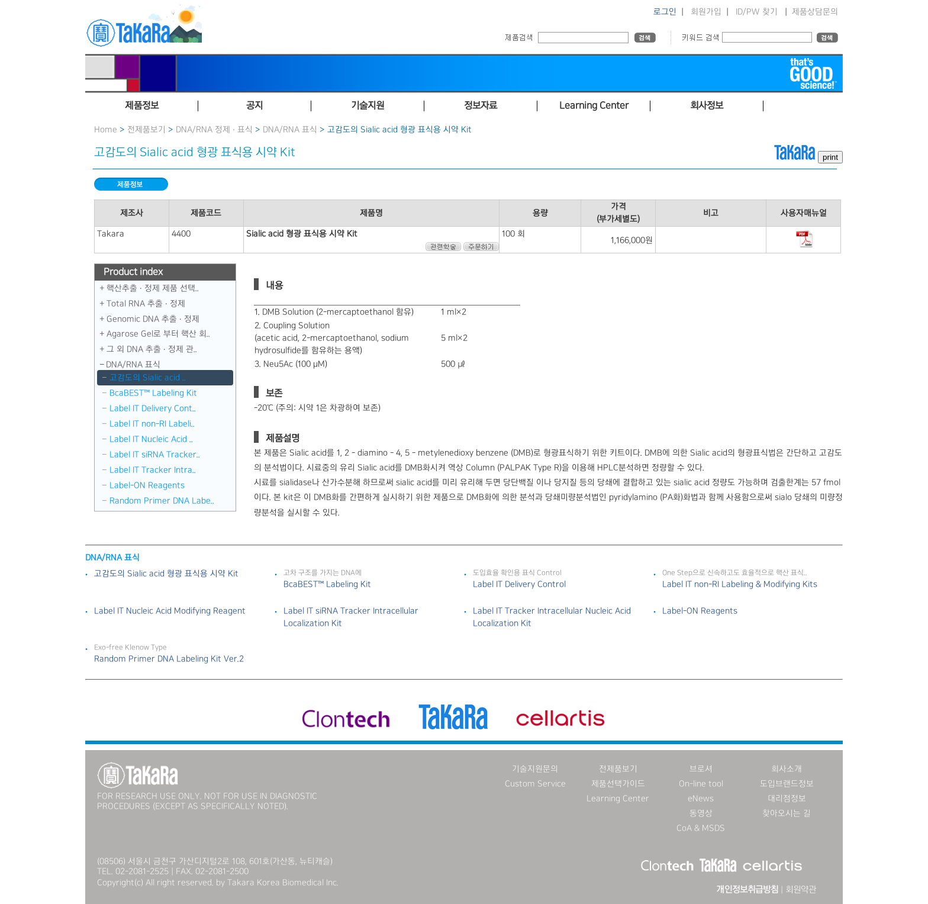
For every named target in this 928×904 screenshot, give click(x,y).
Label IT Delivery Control (519, 584)
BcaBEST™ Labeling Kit (153, 393)
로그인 (664, 12)
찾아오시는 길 (786, 813)
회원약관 (800, 890)
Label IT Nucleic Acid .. (151, 439)
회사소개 (786, 769)
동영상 (701, 813)
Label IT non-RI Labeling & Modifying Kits (739, 584)
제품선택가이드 (618, 784)
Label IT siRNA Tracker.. (154, 454)
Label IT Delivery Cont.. (152, 408)
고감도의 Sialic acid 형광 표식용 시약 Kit (166, 573)
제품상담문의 (815, 12)
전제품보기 (146, 129)
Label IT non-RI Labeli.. (152, 424)
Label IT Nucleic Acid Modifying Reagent (170, 611)
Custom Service (535, 784)
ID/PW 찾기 (757, 12)
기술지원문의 (535, 769)
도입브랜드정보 (787, 784)
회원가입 (706, 12)
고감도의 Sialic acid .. (147, 377)
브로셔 (701, 769)
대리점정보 (787, 798)
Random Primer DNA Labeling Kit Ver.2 (169, 659)
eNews (701, 798)
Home (105, 129)
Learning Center (618, 798)
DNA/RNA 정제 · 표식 (214, 129)
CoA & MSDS (700, 828)
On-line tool (701, 784)
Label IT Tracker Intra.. (152, 470)
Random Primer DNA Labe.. (161, 501)
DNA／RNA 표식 (290, 129)
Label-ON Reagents (147, 485)
